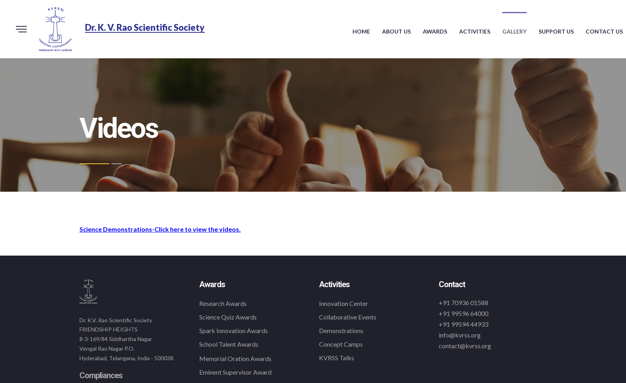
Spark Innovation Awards (233, 330)
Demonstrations (341, 330)
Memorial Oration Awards (235, 358)
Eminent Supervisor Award (235, 372)
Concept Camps (341, 344)
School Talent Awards (228, 344)
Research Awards (223, 303)
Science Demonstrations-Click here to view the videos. (160, 229)
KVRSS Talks (336, 357)
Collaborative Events (347, 317)
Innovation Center (343, 303)
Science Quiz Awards (228, 317)
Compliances (101, 375)
